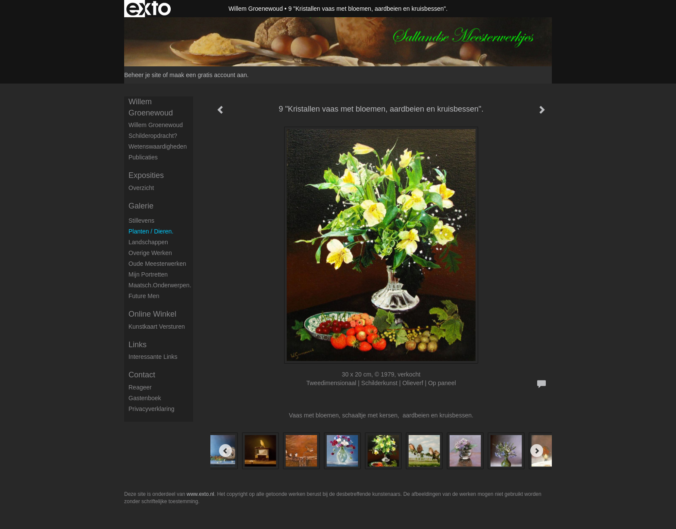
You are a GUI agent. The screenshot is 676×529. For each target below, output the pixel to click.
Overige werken (150, 252)
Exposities (146, 175)
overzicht (141, 187)
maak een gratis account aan (208, 75)
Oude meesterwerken (157, 263)
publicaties (143, 157)
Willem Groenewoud (255, 8)
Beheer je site (142, 75)
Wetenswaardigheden (157, 146)
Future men (144, 296)
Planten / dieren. (150, 231)
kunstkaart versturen (156, 326)
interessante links (153, 356)
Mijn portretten (148, 274)
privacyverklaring (151, 408)
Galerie (140, 206)
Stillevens (141, 220)
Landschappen (148, 242)
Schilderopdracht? (152, 135)
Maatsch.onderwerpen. (159, 285)
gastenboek (144, 398)
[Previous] (225, 450)
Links (137, 344)
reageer (140, 387)
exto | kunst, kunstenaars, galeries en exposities (148, 8)
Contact (141, 374)
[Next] (536, 450)
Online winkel (152, 314)
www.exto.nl (200, 494)
